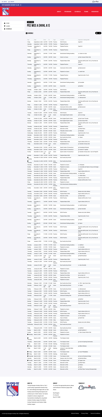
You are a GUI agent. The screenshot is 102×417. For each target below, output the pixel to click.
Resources (95, 11)
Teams (86, 11)
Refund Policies (75, 413)
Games (6, 26)
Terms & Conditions (95, 413)
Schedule (78, 11)
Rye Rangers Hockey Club (10, 5)
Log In (4, 1)
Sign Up (11, 1)
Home (6, 23)
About (59, 11)
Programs (67, 11)
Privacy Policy (84, 413)
